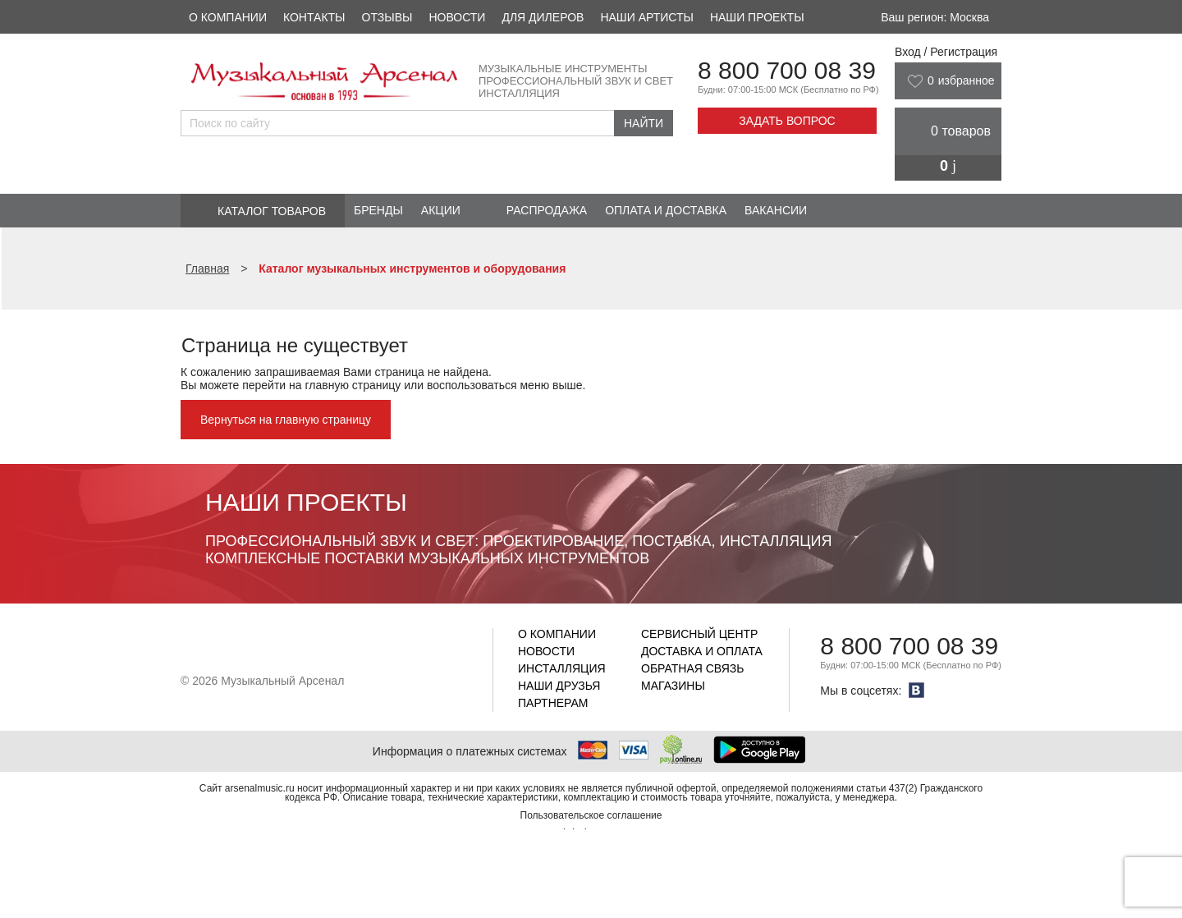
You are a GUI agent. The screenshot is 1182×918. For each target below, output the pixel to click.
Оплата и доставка (665, 210)
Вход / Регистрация (946, 51)
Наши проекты (757, 17)
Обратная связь (692, 668)
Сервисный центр (699, 633)
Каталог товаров (272, 211)
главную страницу (353, 385)
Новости (456, 17)
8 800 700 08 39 (787, 70)
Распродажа (546, 210)
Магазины (673, 685)
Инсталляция (562, 668)
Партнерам (553, 702)
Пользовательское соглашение (591, 815)
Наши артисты (646, 17)
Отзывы (387, 17)
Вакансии (775, 210)
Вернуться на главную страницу (285, 419)
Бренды (378, 210)
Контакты (314, 17)
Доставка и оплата (702, 651)
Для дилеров (543, 17)
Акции (440, 210)
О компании (228, 17)
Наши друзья (559, 685)
